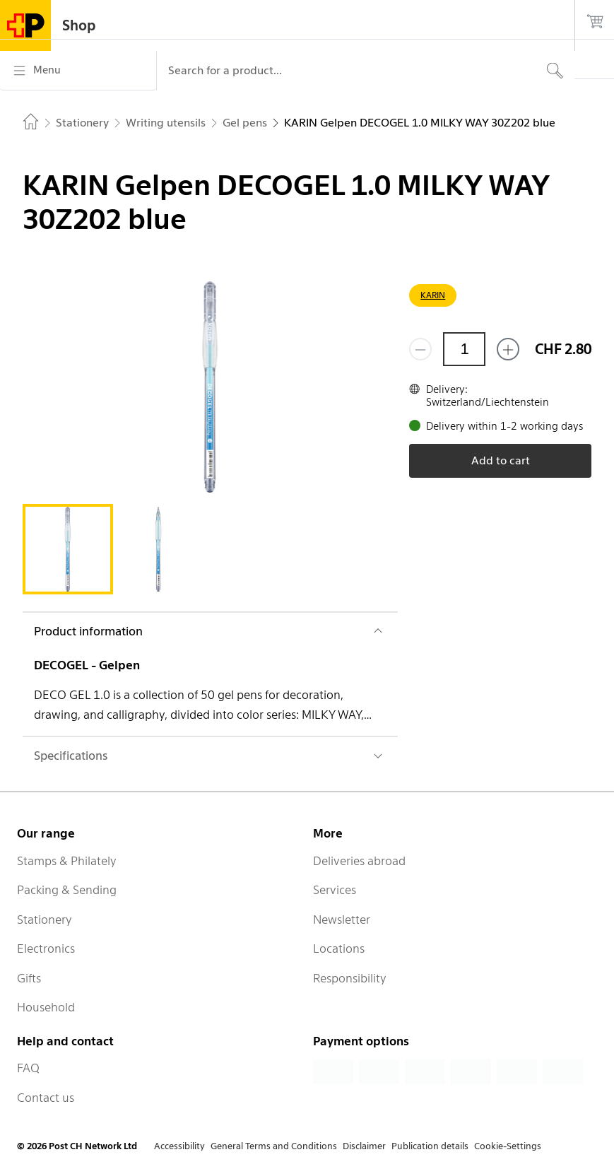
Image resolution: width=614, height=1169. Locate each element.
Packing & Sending (67, 890)
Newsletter (341, 919)
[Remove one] (420, 349)
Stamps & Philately (67, 861)
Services (334, 890)
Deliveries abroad (359, 861)
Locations (339, 948)
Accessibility (179, 1146)
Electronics (46, 948)
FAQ (28, 1068)
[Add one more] (508, 349)
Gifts (29, 978)
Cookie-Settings (507, 1146)
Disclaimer (364, 1146)
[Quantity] (464, 349)
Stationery (44, 919)
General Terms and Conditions (274, 1146)
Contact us (45, 1098)
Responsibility (349, 978)
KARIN (432, 295)
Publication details (429, 1146)
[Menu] (78, 70)
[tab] (68, 549)
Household (46, 1007)
